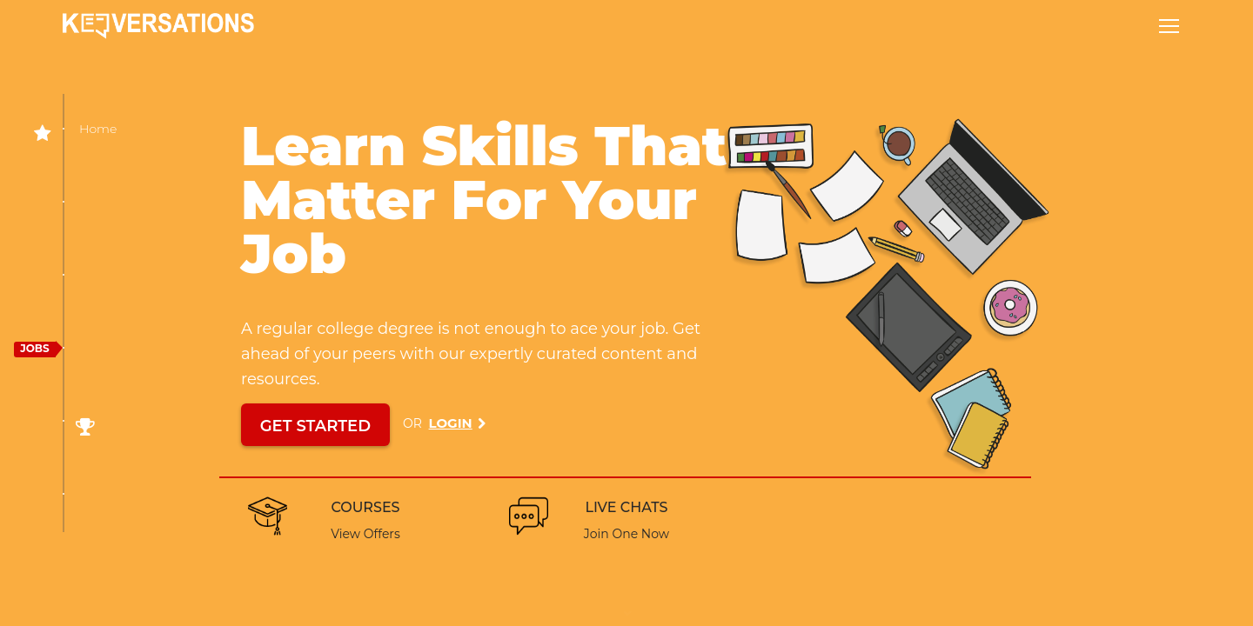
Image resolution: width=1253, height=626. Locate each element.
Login (450, 423)
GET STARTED (315, 426)
